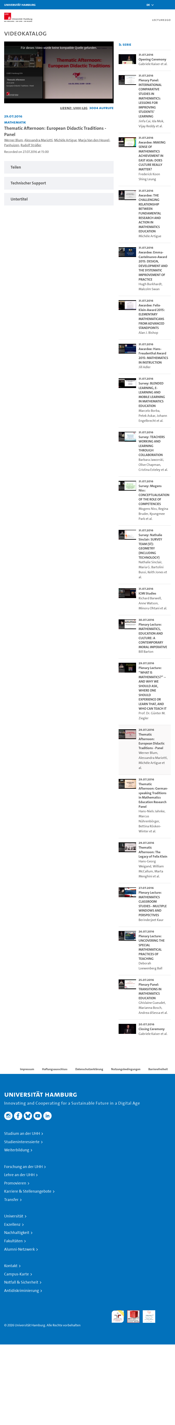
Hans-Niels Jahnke (152, 811)
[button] (148, 4)
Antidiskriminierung (21, 1290)
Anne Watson (148, 603)
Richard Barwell (150, 598)
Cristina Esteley (149, 469)
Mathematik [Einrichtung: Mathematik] (15, 122)
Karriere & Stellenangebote (27, 1191)
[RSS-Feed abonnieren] (120, 44)
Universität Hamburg (20, 5)
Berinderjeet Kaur (151, 920)
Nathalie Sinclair (150, 562)
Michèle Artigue (65, 140)
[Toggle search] (159, 4)
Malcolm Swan (149, 289)
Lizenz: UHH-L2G (74, 107)
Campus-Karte (16, 1274)
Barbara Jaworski (151, 459)
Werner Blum (13, 140)
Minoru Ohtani (149, 608)
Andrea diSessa (149, 1012)
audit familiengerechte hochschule (118, 1316)
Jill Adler (145, 367)
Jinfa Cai (144, 121)
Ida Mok (157, 121)
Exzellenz (12, 1224)
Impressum (27, 1069)
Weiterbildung (16, 1150)
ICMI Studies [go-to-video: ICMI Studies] (147, 593)
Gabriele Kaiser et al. (153, 64)
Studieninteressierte (22, 1142)
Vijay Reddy (147, 126)
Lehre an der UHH (19, 1175)
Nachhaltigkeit (16, 1232)
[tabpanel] (59, 167)
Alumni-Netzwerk (19, 1249)
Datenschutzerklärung (89, 1069)
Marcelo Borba (149, 410)
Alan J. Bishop (148, 332)
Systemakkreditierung (164, 1312)
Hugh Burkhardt (150, 284)
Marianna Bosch (150, 1007)
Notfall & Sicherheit (21, 1282)
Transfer (11, 1199)
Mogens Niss (148, 508)
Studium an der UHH (22, 1133)
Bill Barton (146, 651)
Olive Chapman (149, 464)
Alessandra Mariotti (38, 140)
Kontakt (10, 1266)
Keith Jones (156, 572)
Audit (131, 1312)
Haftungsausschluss (54, 1069)
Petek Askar (147, 415)
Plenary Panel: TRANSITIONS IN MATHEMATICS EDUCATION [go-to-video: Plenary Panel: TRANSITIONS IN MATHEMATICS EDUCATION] (150, 991)
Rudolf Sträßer (31, 145)
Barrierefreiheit (158, 1069)
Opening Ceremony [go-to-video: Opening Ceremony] (152, 59)
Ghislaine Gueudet (152, 1002)
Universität (13, 1216)
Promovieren (15, 1183)
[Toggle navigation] (170, 4)
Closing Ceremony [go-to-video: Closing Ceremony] (152, 1029)
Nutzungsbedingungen (125, 1069)
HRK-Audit (147, 1315)
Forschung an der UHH (23, 1166)
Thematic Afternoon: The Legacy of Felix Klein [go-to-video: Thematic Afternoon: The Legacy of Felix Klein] (153, 852)
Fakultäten (13, 1241)
